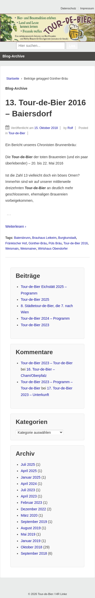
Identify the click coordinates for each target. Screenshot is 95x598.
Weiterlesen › (15, 226)
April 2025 (29, 471)
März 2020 (29, 515)
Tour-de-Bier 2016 (75, 243)
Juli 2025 (28, 464)
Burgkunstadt (67, 238)
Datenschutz (68, 8)
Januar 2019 (31, 541)
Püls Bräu (55, 243)
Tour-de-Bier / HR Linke (52, 593)
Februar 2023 (31, 503)
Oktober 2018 (31, 547)
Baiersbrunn (22, 238)
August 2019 (31, 528)
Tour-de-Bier (16, 133)
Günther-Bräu (37, 243)
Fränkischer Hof (16, 243)
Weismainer (28, 248)
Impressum (87, 8)
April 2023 (29, 496)
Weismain (11, 248)
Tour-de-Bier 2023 (35, 325)
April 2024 (29, 484)
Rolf (70, 128)
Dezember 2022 (33, 509)
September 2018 (34, 553)
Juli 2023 (28, 490)
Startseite (12, 78)
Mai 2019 (28, 534)
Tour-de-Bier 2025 (35, 299)
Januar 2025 (31, 477)
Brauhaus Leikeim (44, 238)
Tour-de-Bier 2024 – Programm (45, 318)
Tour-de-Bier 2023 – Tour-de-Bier (46, 363)
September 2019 (34, 522)
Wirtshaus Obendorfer (53, 248)
